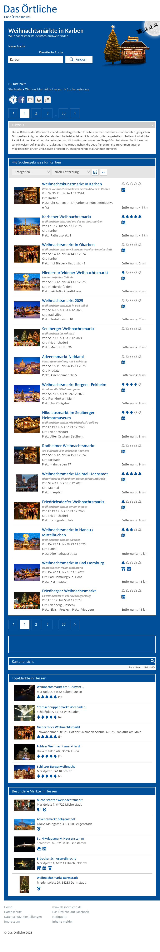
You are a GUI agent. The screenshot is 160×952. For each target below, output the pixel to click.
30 (63, 113)
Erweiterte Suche (51, 52)
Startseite (15, 89)
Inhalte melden (63, 921)
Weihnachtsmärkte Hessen (42, 89)
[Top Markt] (82, 693)
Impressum (12, 921)
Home (8, 907)
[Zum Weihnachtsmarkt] (82, 195)
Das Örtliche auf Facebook (70, 912)
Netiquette (59, 917)
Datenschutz (13, 912)
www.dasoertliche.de (67, 907)
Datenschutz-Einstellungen (23, 917)
